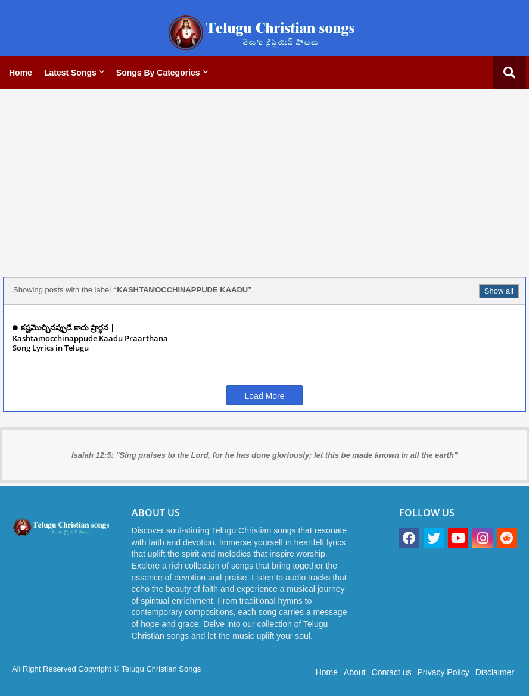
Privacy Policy (443, 672)
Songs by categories (158, 72)
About (355, 672)
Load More (265, 396)
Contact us (392, 672)
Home (20, 72)
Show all (499, 290)
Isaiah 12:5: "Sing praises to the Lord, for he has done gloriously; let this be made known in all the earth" (264, 455)
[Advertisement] (264, 181)
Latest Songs (70, 72)
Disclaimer (494, 672)
